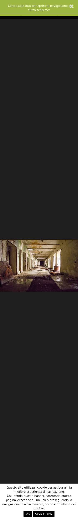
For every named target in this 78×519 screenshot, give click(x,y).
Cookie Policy (43, 514)
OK (28, 514)
